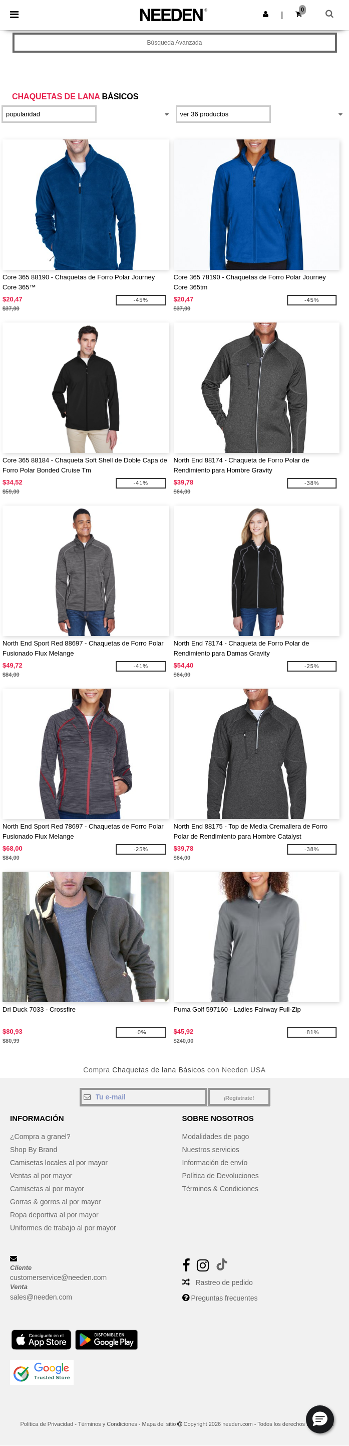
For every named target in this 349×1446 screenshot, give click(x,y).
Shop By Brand (33, 1150)
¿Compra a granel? (40, 1137)
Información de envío (215, 1163)
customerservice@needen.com (58, 1277)
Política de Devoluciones (220, 1176)
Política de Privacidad (46, 1424)
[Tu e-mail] (143, 1097)
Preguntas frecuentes (224, 1298)
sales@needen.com (41, 1297)
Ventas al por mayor (41, 1176)
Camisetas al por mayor (47, 1189)
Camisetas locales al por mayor (59, 1163)
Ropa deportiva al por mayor (54, 1215)
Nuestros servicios (210, 1150)
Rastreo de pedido (223, 1282)
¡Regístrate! (238, 1098)
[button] (265, 14)
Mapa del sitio (159, 1424)
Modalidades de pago (215, 1137)
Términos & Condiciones (220, 1189)
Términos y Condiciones (107, 1424)
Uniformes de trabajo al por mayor (63, 1228)
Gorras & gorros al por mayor (55, 1202)
